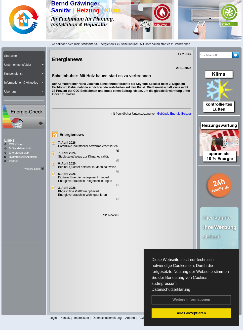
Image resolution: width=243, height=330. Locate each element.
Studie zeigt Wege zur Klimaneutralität (83, 156)
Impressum (166, 283)
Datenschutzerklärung (171, 289)
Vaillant (13, 161)
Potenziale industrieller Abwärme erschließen (88, 146)
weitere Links (34, 168)
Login (53, 318)
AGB (142, 318)
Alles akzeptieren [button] (191, 313)
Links (9, 140)
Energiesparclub (19, 152)
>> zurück (184, 54)
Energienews (71, 134)
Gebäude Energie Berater (174, 113)
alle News (111, 215)
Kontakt (65, 318)
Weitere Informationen (191, 299)
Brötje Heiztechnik (20, 148)
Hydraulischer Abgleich (23, 156)
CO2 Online (16, 144)
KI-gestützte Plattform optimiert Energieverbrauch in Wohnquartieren (82, 193)
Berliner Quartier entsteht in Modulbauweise (87, 167)
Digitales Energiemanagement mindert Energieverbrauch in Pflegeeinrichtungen (85, 179)
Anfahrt (130, 318)
